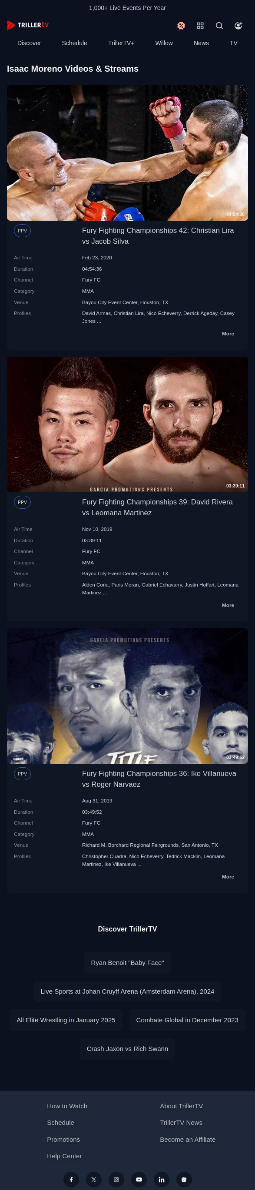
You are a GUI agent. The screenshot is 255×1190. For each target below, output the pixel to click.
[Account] (238, 25)
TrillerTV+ (121, 43)
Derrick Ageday (200, 313)
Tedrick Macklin (183, 856)
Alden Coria (95, 584)
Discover (29, 43)
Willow (164, 43)
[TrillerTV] (28, 25)
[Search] (219, 25)
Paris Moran (125, 584)
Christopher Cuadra (104, 856)
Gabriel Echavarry (162, 584)
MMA (88, 291)
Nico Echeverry (163, 313)
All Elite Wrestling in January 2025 (66, 1020)
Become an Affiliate (187, 1139)
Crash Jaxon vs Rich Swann (128, 1048)
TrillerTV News (181, 1122)
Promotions (63, 1139)
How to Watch (67, 1106)
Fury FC (91, 279)
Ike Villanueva (120, 864)
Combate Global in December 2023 (187, 1020)
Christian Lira (129, 313)
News (201, 43)
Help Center (64, 1156)
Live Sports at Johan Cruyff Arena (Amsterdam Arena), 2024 (128, 991)
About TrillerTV (181, 1106)
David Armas (96, 313)
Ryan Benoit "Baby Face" (127, 962)
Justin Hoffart (200, 584)
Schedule (74, 43)
